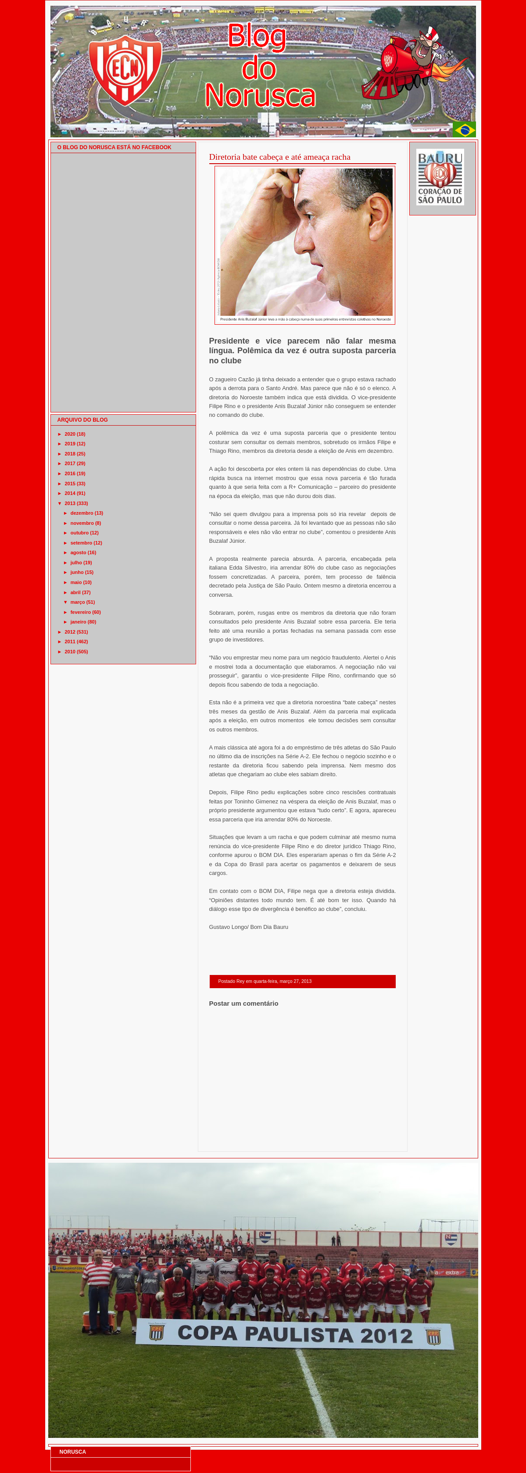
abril (76, 592)
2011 (70, 641)
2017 (70, 463)
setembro (82, 542)
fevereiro (81, 612)
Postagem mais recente (233, 1140)
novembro (82, 523)
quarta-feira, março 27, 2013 (282, 981)
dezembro (82, 513)
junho (77, 572)
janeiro (78, 621)
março (78, 602)
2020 (70, 434)
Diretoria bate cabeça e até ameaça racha (280, 156)
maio (76, 582)
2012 (70, 631)
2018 (70, 453)
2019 (70, 443)
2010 (70, 651)
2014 (70, 493)
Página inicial (304, 1140)
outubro (80, 532)
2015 (70, 483)
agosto (78, 552)
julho (76, 562)
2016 (70, 473)
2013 (70, 503)
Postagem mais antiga (373, 1140)
